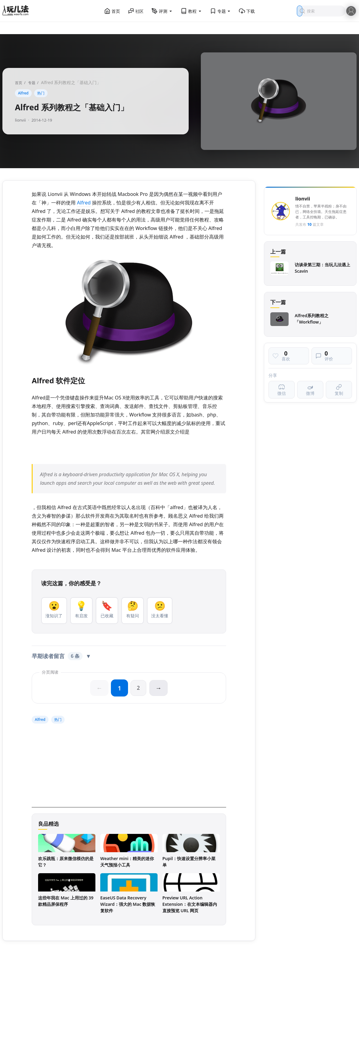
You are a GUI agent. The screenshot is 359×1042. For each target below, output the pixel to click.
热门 (40, 93)
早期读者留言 (61, 657)
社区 (136, 11)
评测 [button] (162, 11)
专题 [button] (220, 11)
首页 (112, 11)
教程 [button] (191, 11)
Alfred (23, 93)
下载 (247, 11)
